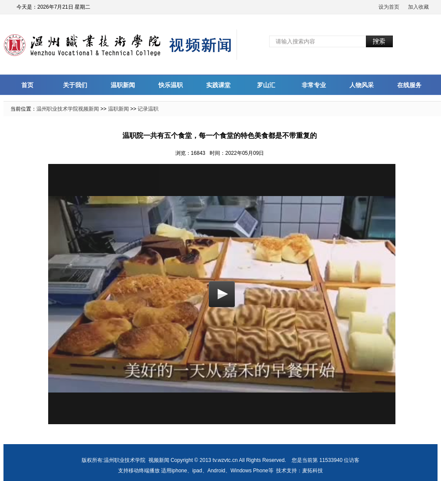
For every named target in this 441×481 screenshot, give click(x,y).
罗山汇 (266, 85)
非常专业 (314, 85)
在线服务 (409, 85)
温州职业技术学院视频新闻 (67, 109)
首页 (27, 85)
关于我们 (75, 85)
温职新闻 (123, 85)
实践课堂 (218, 85)
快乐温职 (170, 85)
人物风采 (361, 85)
